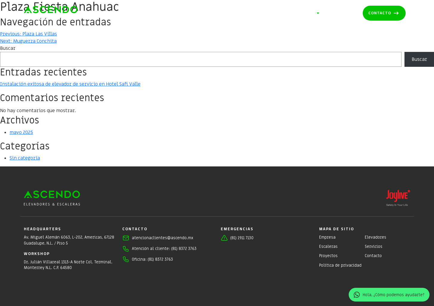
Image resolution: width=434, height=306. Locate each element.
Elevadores (236, 13)
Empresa (204, 13)
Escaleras (272, 13)
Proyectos (341, 13)
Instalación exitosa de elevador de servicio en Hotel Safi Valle (70, 84)
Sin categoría (25, 158)
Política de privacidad (340, 265)
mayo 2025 (21, 132)
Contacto (379, 12)
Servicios (304, 13)
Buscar (8, 48)
